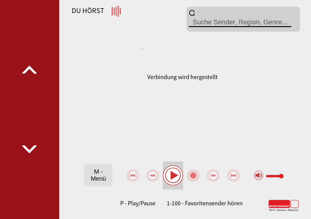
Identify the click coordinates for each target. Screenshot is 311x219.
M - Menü (98, 175)
